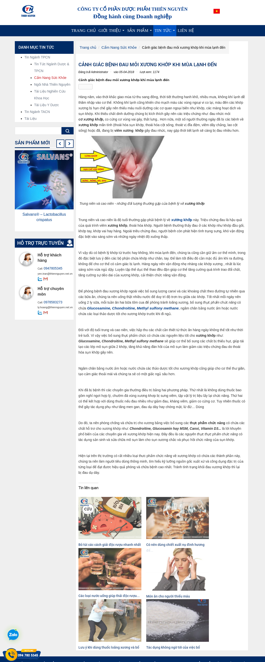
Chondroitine (120, 307)
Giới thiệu (112, 32)
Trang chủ (83, 30)
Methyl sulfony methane (152, 307)
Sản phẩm (140, 32)
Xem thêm (85, 655)
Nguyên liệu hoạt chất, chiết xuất (162, 633)
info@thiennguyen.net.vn (53, 636)
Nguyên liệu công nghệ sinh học (161, 638)
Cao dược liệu (148, 642)
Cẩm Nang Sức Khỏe (116, 47)
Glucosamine (97, 307)
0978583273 (51, 301)
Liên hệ (186, 30)
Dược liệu (144, 647)
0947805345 (51, 268)
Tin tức (165, 32)
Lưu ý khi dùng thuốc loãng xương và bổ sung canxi (96, 584)
